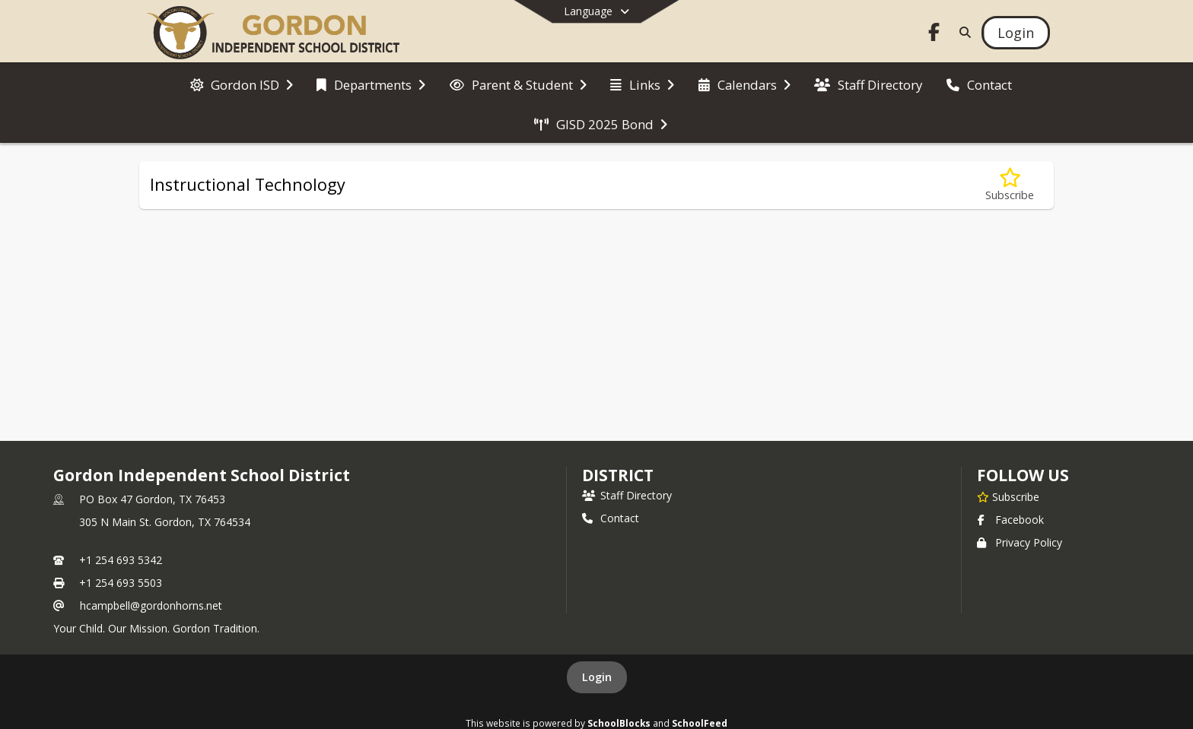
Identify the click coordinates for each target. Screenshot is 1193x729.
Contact (610, 518)
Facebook (1010, 519)
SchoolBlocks (619, 723)
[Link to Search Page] (962, 32)
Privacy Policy (1019, 542)
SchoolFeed (699, 723)
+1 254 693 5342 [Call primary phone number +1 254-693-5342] (120, 560)
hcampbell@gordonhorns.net (151, 605)
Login (597, 677)
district (618, 475)
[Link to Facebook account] (934, 34)
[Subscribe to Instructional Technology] (1009, 185)
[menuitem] (242, 83)
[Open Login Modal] (1015, 32)
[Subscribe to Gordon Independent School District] (1008, 496)
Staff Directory (627, 495)
